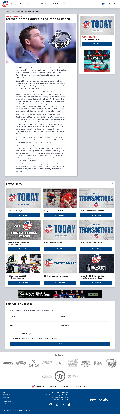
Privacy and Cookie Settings (60, 399)
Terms (73, 395)
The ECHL (56, 4)
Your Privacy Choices (57, 397)
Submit (60, 344)
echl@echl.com (7, 404)
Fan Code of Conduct (63, 392)
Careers (67, 397)
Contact (53, 392)
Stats (37, 4)
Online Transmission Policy (52, 395)
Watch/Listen (45, 4)
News (30, 4)
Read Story (97, 44)
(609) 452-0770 (7, 401)
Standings (14, 4)
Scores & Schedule (109, 4)
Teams (23, 4)
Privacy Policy (66, 395)
